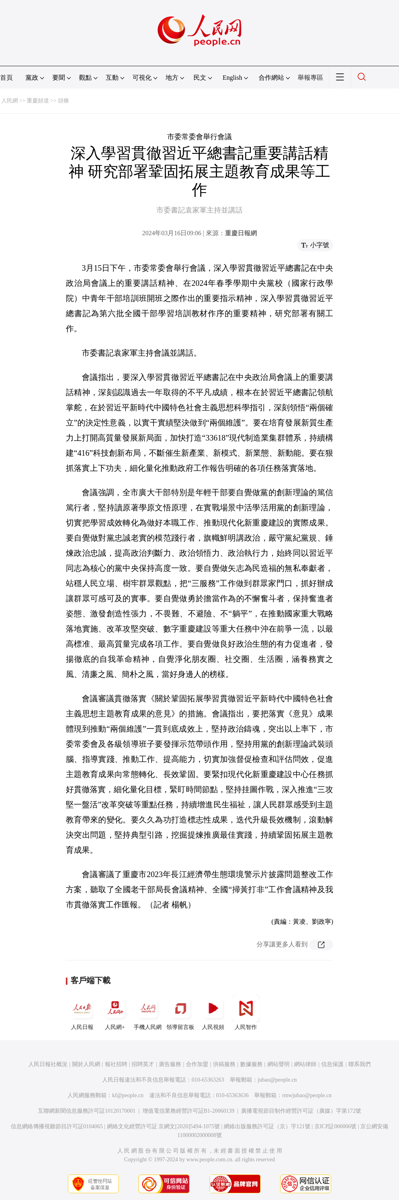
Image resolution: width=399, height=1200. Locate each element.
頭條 (63, 101)
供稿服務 (224, 1064)
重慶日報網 (241, 233)
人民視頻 (213, 1012)
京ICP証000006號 (335, 1126)
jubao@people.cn (277, 1080)
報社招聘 (116, 1064)
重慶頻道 (38, 101)
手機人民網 (148, 1012)
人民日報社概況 (47, 1064)
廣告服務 (170, 1064)
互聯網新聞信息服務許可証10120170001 (87, 1111)
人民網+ (115, 1012)
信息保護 (332, 1064)
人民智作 (246, 1012)
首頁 (6, 77)
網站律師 (305, 1064)
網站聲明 (278, 1064)
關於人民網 (86, 1064)
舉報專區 (310, 77)
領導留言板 (180, 1012)
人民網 (9, 101)
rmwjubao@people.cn (307, 1095)
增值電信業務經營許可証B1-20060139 (188, 1111)
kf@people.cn (128, 1095)
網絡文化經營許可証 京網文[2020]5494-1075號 (163, 1126)
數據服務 (251, 1064)
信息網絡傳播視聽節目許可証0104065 (57, 1126)
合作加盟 (197, 1064)
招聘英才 (143, 1064)
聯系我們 (359, 1064)
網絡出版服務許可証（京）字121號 (267, 1126)
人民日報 (82, 1012)
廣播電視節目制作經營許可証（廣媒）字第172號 (301, 1111)
